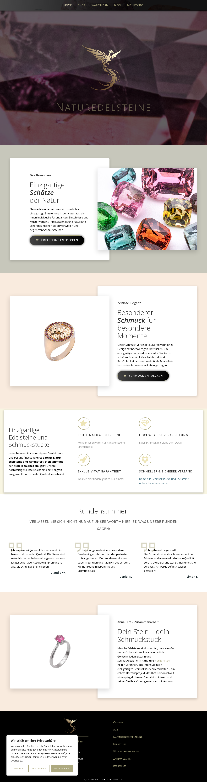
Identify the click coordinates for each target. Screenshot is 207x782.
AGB (115, 729)
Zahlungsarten (122, 758)
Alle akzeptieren (62, 768)
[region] (42, 755)
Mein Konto (135, 5)
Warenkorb (100, 5)
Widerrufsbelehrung (126, 751)
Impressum (119, 744)
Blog (117, 5)
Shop (81, 5)
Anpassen (19, 768)
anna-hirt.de (163, 660)
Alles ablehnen (38, 768)
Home (68, 5)
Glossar (118, 722)
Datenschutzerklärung (127, 736)
